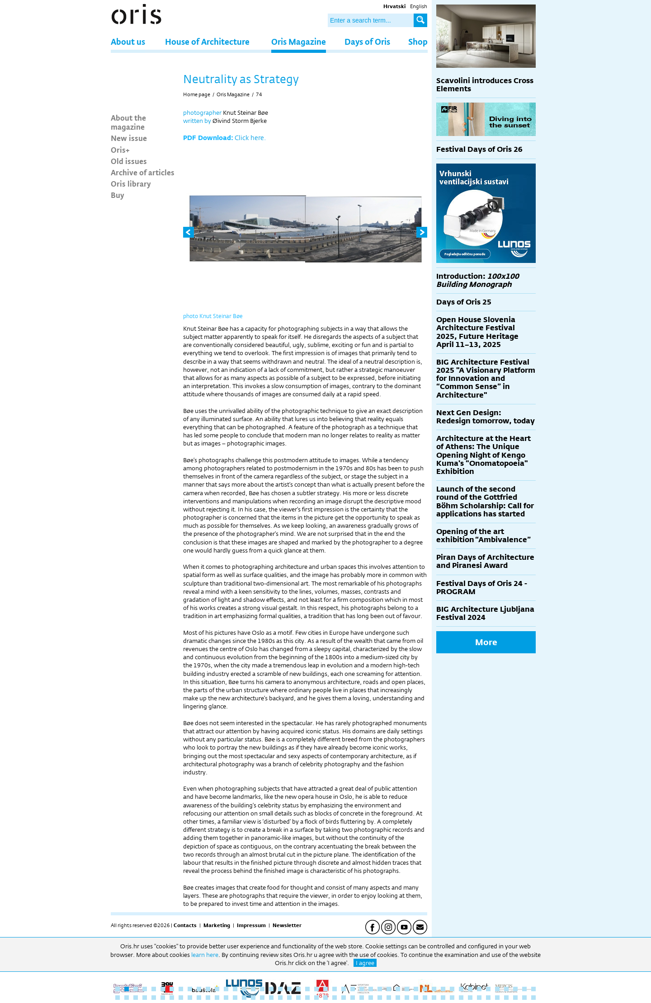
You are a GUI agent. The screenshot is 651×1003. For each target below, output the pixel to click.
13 (226, 989)
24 (325, 989)
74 (259, 94)
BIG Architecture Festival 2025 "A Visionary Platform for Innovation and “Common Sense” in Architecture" (485, 378)
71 (325, 997)
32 (398, 989)
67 (289, 997)
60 (226, 997)
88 (479, 997)
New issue (129, 137)
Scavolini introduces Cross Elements (484, 85)
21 (298, 989)
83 (434, 997)
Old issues (129, 160)
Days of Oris (367, 41)
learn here (204, 955)
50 (135, 997)
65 (271, 997)
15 (244, 989)
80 (407, 997)
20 (289, 989)
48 (117, 997)
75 (361, 997)
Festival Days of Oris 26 (479, 149)
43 (497, 989)
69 (307, 997)
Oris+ (120, 149)
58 (208, 997)
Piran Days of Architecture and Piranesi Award (485, 561)
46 (524, 989)
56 (190, 997)
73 (343, 997)
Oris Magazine (298, 41)
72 (334, 997)
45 (515, 989)
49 (126, 997)
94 (533, 997)
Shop (418, 41)
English (418, 6)
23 (316, 989)
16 (253, 989)
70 (316, 997)
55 (181, 997)
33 (407, 989)
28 (361, 989)
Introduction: (477, 280)
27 (352, 989)
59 (217, 997)
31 (389, 989)
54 (172, 997)
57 (199, 997)
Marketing (216, 925)
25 (334, 989)
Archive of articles (143, 172)
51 (144, 997)
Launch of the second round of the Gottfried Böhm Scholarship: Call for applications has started (485, 501)
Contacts (185, 925)
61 (235, 997)
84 (443, 997)
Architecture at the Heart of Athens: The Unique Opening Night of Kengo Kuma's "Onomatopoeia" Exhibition (483, 455)
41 (479, 989)
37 (443, 989)
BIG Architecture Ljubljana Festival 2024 (485, 613)
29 (370, 989)
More (486, 642)
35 (425, 989)
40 (470, 989)
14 (235, 989)
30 (379, 989)
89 (488, 997)
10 (199, 989)
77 (379, 997)
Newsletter (287, 925)
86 (461, 997)
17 (262, 989)
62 (244, 997)
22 (307, 989)
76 (370, 997)
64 (262, 997)
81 (416, 997)
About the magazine (128, 122)
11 (208, 989)
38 (452, 989)
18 (271, 989)
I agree (365, 963)
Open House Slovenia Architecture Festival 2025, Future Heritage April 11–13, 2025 (477, 332)
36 (434, 989)
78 (389, 997)
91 (506, 997)
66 (280, 997)
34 (416, 989)
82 (425, 997)
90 (497, 997)
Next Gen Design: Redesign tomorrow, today (485, 417)
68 (298, 997)
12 (217, 989)
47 (533, 989)
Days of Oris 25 (463, 302)
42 (488, 989)
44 (506, 989)
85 (452, 997)
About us (128, 41)
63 (253, 997)
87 (470, 997)
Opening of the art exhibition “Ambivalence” (483, 535)
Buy (117, 194)
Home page (196, 94)
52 (153, 997)
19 (280, 989)
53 (162, 997)
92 (515, 997)
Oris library (131, 183)
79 (398, 997)
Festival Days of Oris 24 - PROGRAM (481, 587)
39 (461, 989)
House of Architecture (207, 41)
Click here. (250, 137)
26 (343, 989)
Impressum (251, 925)
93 (524, 997)
